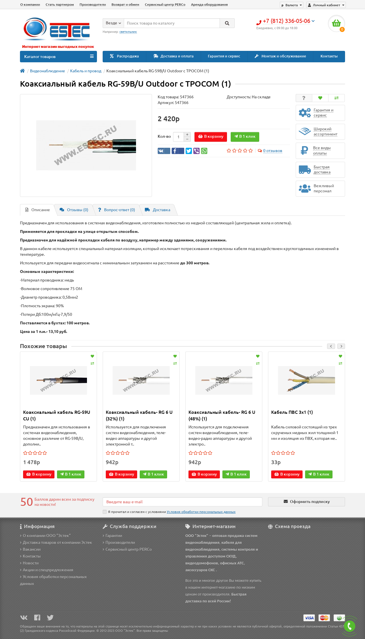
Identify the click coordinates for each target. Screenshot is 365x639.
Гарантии (112, 535)
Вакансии (30, 549)
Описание (37, 209)
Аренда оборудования (209, 4)
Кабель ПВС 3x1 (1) (292, 412)
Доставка (157, 209)
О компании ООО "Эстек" (45, 535)
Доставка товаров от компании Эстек (56, 542)
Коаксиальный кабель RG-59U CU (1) (56, 415)
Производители (93, 4)
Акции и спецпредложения (46, 570)
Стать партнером (60, 4)
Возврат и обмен (125, 4)
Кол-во (164, 136)
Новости (29, 563)
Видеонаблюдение (47, 71)
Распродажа (124, 56)
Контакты (329, 56)
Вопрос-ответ (116, 209)
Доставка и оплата (173, 56)
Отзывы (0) (74, 209)
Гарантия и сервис (224, 56)
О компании (30, 4)
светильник (128, 31)
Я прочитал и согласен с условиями (169, 512)
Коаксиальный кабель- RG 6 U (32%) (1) (139, 415)
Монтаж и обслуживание (280, 56)
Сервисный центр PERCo (165, 4)
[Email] (182, 501)
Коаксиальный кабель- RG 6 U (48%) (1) (221, 415)
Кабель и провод (85, 71)
